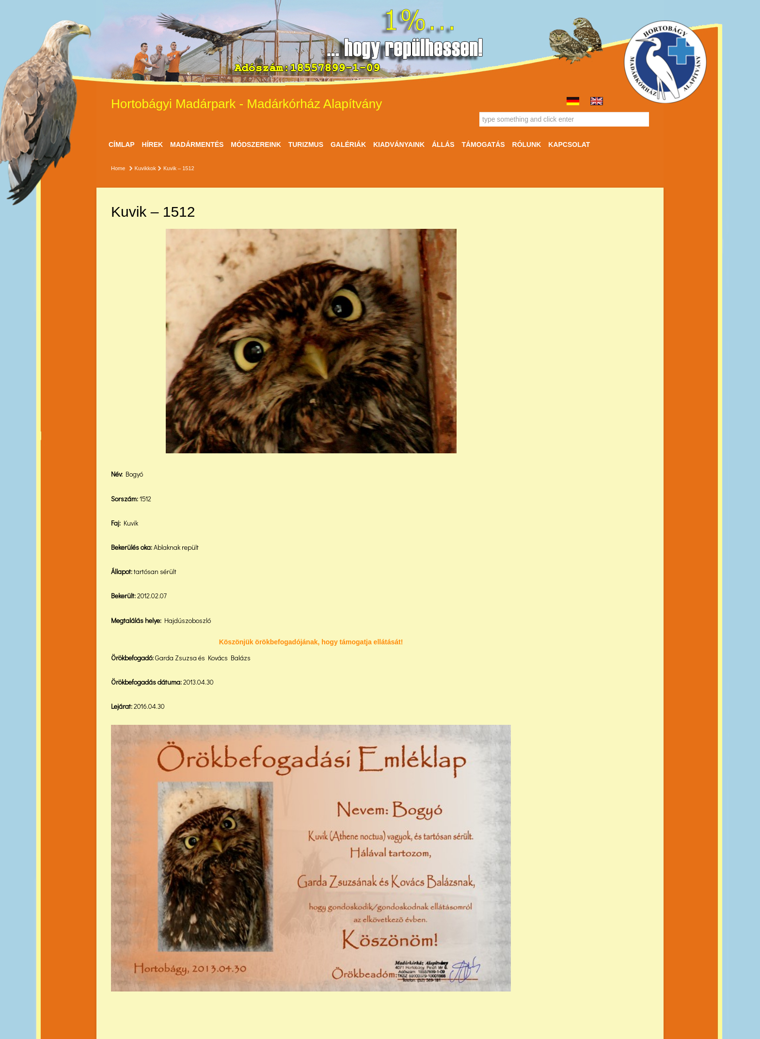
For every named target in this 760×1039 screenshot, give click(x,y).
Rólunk (526, 144)
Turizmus (305, 144)
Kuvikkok (145, 168)
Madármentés (196, 144)
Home (118, 168)
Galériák (348, 144)
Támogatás (483, 144)
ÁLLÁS (443, 144)
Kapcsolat (569, 144)
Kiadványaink (399, 144)
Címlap (122, 144)
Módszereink (256, 144)
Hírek (152, 144)
